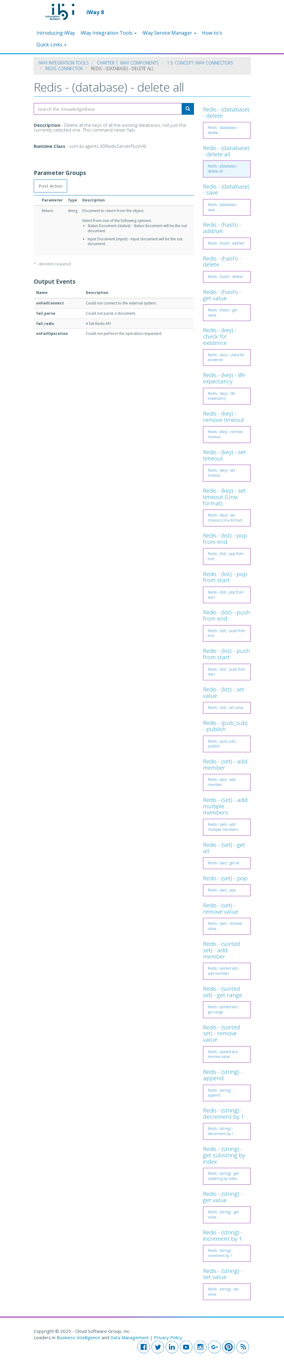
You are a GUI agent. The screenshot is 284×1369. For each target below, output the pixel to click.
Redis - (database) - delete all (226, 151)
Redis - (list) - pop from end (225, 539)
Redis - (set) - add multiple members (223, 827)
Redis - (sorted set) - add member (221, 950)
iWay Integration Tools (108, 33)
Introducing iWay (55, 33)
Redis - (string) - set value (222, 1274)
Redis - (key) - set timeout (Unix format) (224, 497)
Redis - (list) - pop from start (225, 577)
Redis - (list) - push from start (226, 654)
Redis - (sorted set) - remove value (221, 1033)
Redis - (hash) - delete (222, 261)
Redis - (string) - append (222, 1075)
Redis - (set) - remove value (220, 908)
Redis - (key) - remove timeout (223, 417)
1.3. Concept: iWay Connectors (200, 63)
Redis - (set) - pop (225, 878)
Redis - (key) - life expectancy (224, 378)
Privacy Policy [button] (168, 1337)
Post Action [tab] (50, 186)
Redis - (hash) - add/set (222, 228)
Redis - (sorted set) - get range (222, 992)
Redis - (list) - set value (223, 692)
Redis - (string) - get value (222, 1197)
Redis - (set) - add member (225, 764)
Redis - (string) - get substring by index (224, 1155)
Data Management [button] (130, 1337)
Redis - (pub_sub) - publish (225, 726)
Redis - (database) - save (226, 189)
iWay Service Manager (169, 33)
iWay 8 (95, 11)
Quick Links (51, 44)
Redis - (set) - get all (224, 848)
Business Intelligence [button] (78, 1337)
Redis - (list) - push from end (226, 615)
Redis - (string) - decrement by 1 (223, 1113)
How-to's (212, 33)
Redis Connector (64, 68)
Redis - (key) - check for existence (219, 336)
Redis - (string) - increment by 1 (222, 1235)
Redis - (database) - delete (226, 112)
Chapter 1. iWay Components (128, 63)
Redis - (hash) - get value (222, 295)
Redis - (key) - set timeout (224, 455)
